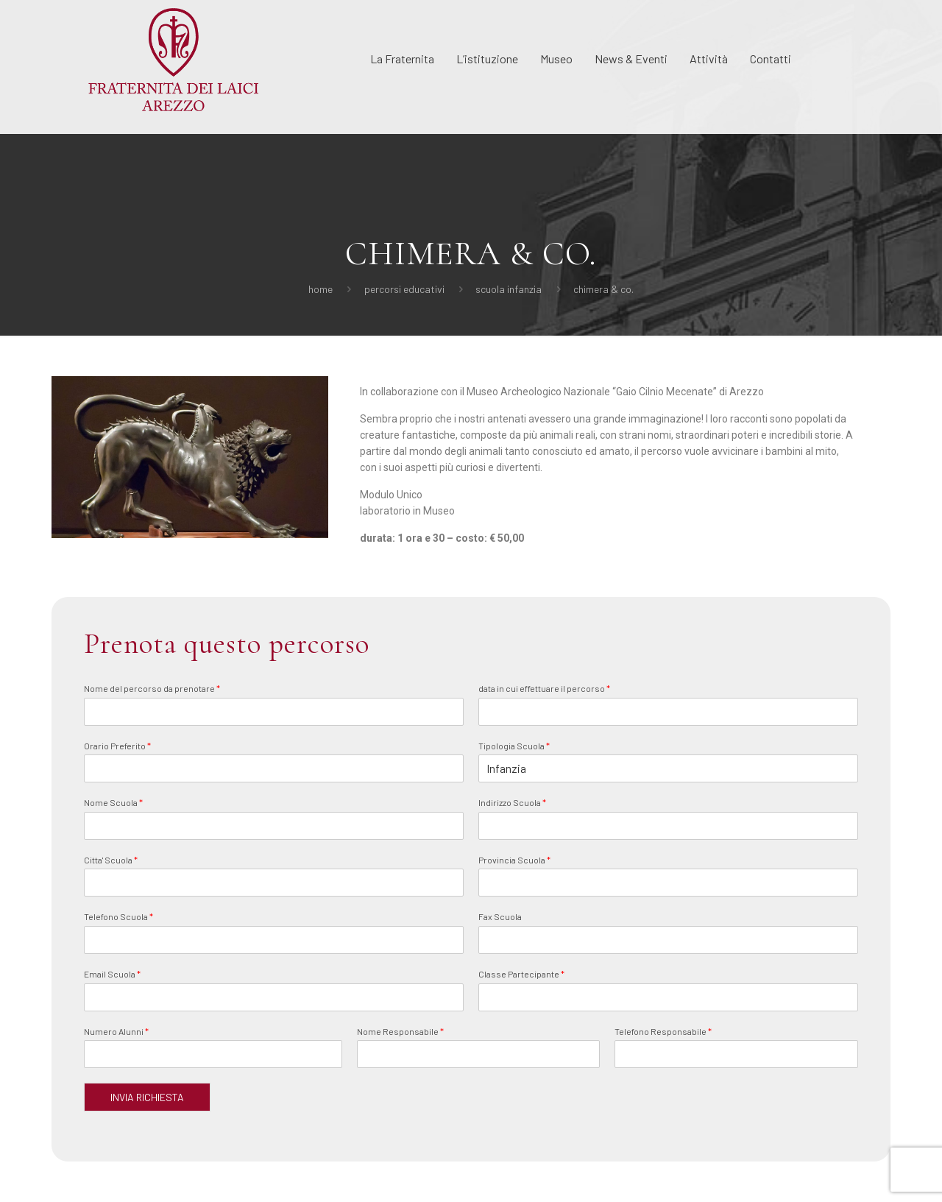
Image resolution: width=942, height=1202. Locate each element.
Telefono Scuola (118, 916)
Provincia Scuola (514, 860)
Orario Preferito (117, 745)
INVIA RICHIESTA (147, 1097)
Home (320, 289)
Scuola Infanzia (508, 289)
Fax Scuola (500, 916)
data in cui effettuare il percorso (544, 688)
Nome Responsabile (400, 1031)
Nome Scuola (113, 802)
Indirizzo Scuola (512, 802)
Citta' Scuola (111, 860)
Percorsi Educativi (404, 289)
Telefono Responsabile (663, 1031)
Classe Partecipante (521, 974)
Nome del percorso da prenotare (152, 688)
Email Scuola (112, 974)
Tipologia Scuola (514, 745)
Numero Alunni (116, 1031)
